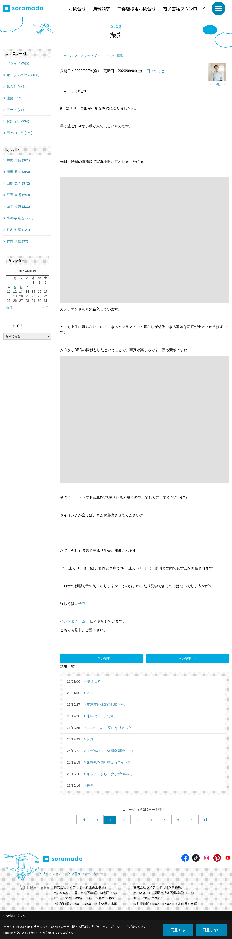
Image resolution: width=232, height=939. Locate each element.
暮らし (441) (16, 86)
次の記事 (185, 658)
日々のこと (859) (19, 133)
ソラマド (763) (18, 63)
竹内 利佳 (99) (17, 241)
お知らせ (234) (18, 121)
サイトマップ (51, 873)
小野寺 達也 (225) (20, 218)
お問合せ (77, 8)
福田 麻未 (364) (18, 172)
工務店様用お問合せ (136, 8)
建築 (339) (14, 98)
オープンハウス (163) (23, 75)
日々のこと (156, 71)
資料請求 (101, 8)
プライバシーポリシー (87, 873)
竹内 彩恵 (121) (18, 229)
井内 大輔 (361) (18, 160)
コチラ (80, 604)
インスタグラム (72, 621)
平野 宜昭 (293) (18, 195)
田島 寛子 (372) (18, 183)
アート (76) (15, 110)
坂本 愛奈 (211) (18, 206)
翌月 (45, 307)
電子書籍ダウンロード (184, 8)
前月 (9, 307)
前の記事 (103, 658)
